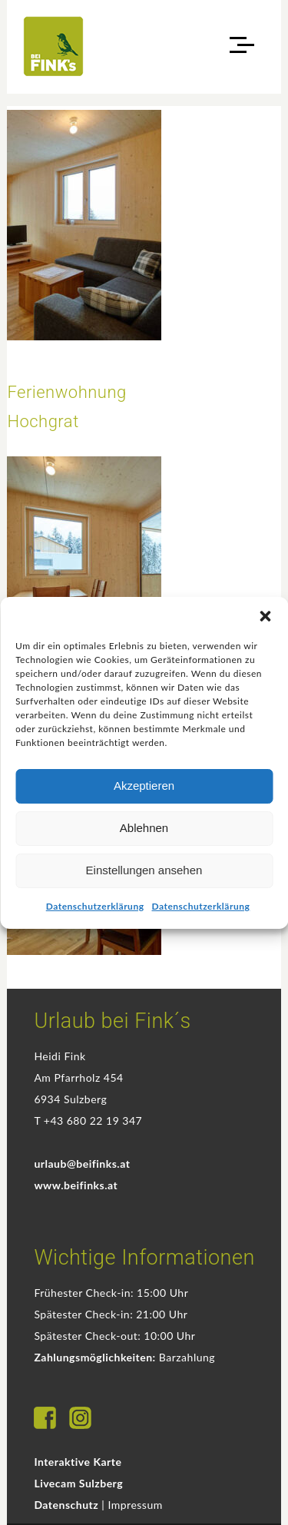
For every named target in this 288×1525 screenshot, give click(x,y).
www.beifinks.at (76, 1185)
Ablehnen (144, 827)
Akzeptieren (144, 785)
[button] (265, 616)
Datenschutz (66, 1504)
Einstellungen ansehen (144, 870)
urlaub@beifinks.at (82, 1163)
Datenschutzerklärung (95, 906)
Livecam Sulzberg (78, 1483)
